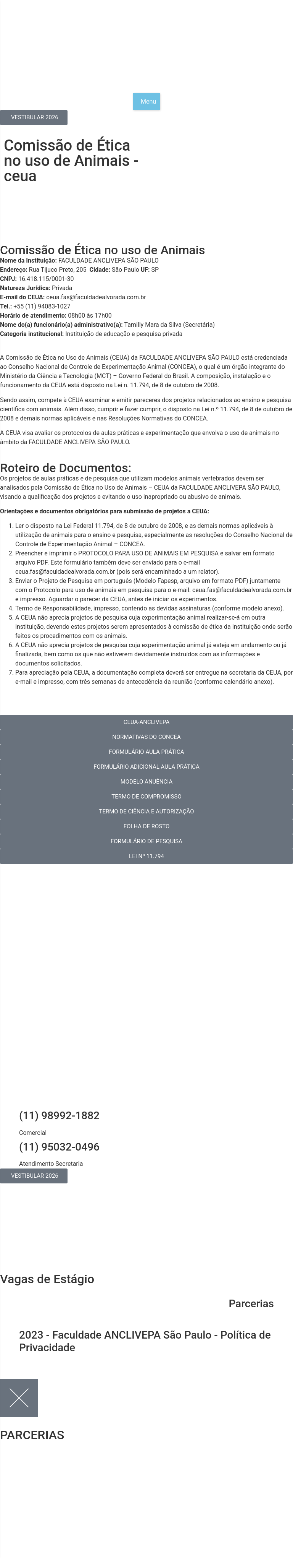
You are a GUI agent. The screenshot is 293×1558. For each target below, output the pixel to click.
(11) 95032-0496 (59, 1147)
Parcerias (251, 1303)
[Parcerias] (283, 1303)
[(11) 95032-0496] (9, 1147)
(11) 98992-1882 (59, 1115)
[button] (146, 101)
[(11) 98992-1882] (9, 1115)
